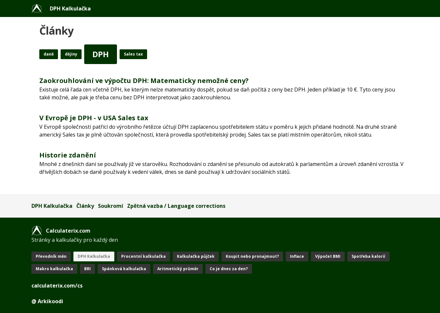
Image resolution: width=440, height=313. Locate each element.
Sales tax (133, 54)
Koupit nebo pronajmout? (252, 256)
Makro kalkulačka (54, 269)
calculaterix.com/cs (57, 285)
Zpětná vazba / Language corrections (176, 205)
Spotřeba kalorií (368, 256)
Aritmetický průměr (178, 269)
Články (85, 205)
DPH (100, 54)
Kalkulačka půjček (196, 256)
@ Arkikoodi (47, 301)
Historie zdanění (67, 155)
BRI (87, 269)
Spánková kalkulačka (124, 269)
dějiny (71, 54)
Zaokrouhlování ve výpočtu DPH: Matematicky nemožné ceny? (144, 80)
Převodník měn (51, 256)
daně (49, 54)
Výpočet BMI (327, 256)
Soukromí (110, 205)
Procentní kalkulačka (143, 256)
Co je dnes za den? (229, 269)
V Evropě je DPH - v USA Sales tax (93, 117)
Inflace (297, 256)
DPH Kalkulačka (70, 8)
